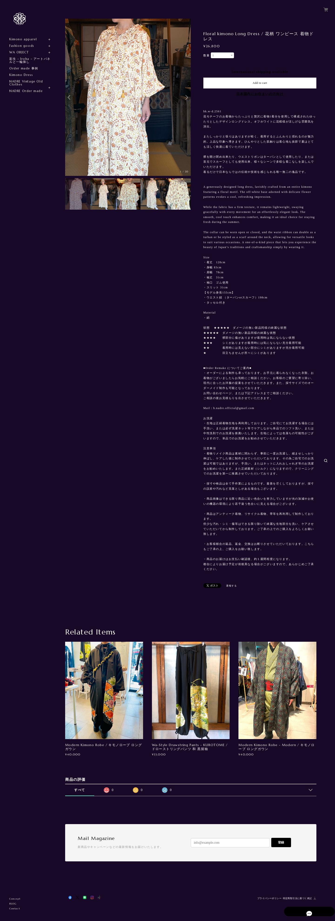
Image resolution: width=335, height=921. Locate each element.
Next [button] (186, 97)
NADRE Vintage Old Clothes (26, 83)
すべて (79, 790)
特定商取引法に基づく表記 (297, 898)
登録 (281, 842)
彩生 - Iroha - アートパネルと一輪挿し (29, 60)
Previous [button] (69, 97)
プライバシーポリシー (269, 898)
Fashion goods (21, 45)
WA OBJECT (19, 52)
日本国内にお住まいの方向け (260, 94)
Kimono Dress (21, 74)
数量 (206, 55)
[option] (128, 97)
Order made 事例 (23, 68)
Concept (14, 898)
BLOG (13, 903)
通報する (231, 585)
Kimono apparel (23, 39)
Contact (14, 908)
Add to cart (260, 83)
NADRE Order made (26, 90)
